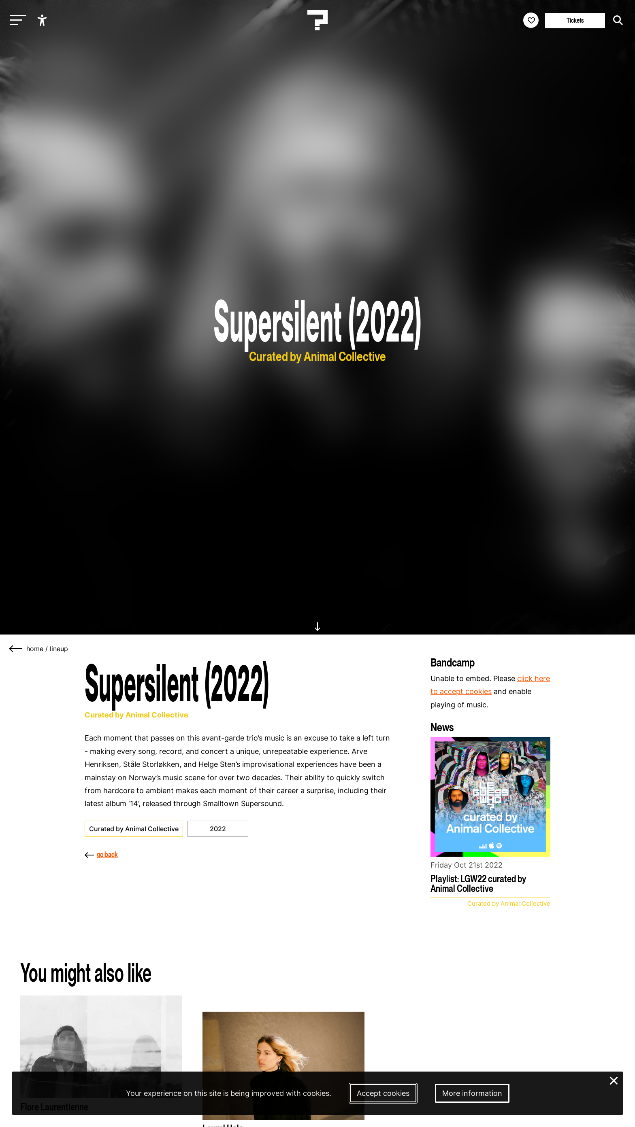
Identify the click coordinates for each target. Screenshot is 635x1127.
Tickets (575, 20)
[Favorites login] (531, 20)
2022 (218, 829)
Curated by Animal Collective (134, 829)
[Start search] (616, 20)
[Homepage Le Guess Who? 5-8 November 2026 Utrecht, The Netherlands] (317, 20)
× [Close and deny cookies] (614, 1080)
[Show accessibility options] (43, 20)
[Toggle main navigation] (16, 20)
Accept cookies (383, 1093)
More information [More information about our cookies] (472, 1093)
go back (101, 854)
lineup (59, 649)
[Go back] (16, 648)
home (34, 649)
